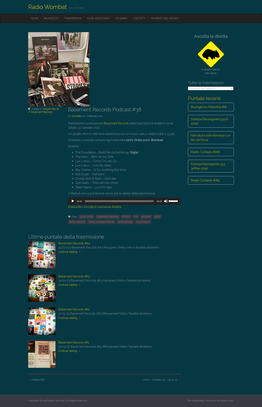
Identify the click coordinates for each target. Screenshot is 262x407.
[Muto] (166, 201)
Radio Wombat (47, 6)
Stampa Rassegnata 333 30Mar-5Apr (208, 166)
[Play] (73, 201)
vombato (76, 116)
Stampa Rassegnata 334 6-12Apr (210, 121)
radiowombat (125, 221)
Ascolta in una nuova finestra (102, 207)
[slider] (119, 201)
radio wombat (77, 221)
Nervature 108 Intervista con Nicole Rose (211, 138)
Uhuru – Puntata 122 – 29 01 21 (161, 379)
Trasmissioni (72, 18)
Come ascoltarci (98, 18)
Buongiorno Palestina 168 (209, 107)
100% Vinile (86, 216)
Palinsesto (51, 18)
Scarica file (75, 207)
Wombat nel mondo (165, 18)
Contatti (139, 18)
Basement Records (116, 123)
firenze (126, 216)
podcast (146, 216)
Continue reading (69, 251)
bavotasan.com (225, 400)
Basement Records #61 (73, 342)
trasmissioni (143, 221)
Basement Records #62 (74, 309)
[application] (124, 201)
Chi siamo (121, 18)
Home (34, 18)
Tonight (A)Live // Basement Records (43, 110)
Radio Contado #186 (205, 152)
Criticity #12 (36, 379)
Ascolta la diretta (211, 36)
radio (157, 216)
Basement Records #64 (74, 243)
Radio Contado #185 (205, 180)
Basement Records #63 (74, 276)
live (136, 216)
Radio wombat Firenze (101, 221)
